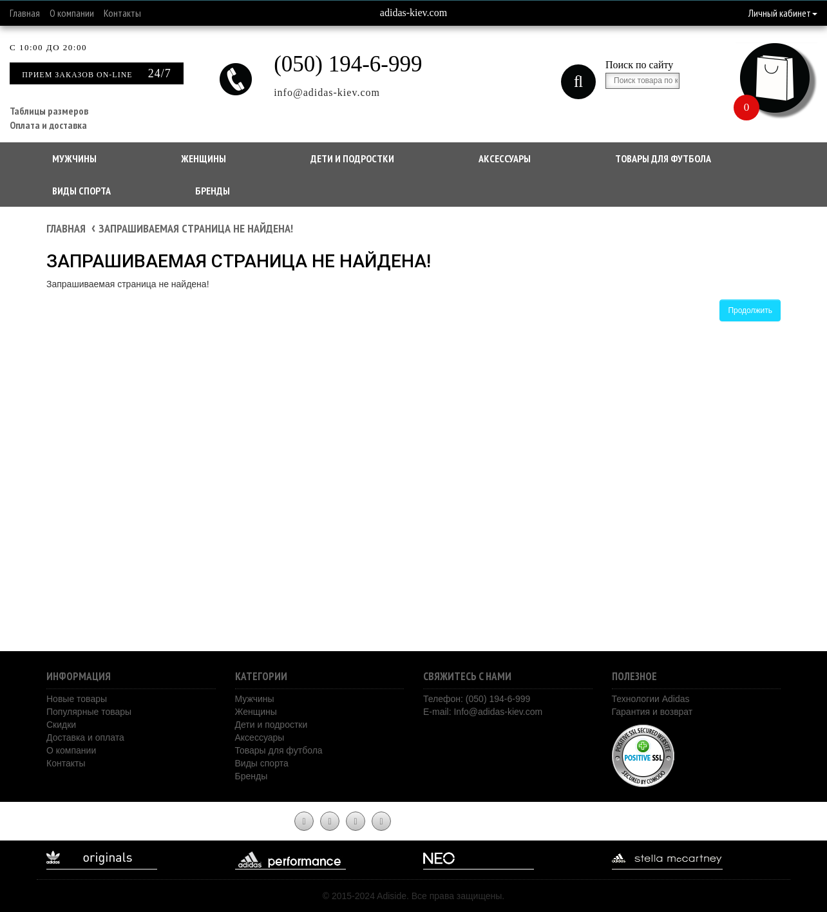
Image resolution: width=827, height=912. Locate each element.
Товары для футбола (663, 158)
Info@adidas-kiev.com (497, 712)
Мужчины (74, 158)
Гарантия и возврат (652, 712)
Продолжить (750, 310)
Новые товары (76, 699)
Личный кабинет (782, 12)
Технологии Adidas (651, 699)
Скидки (61, 724)
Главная (25, 12)
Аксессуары (505, 158)
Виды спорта (81, 190)
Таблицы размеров (49, 110)
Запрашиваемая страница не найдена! (196, 228)
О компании (72, 12)
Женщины (203, 158)
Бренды (212, 190)
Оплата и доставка (48, 125)
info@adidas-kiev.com (327, 92)
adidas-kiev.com (413, 12)
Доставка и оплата (85, 737)
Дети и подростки (352, 158)
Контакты (122, 12)
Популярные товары (88, 712)
